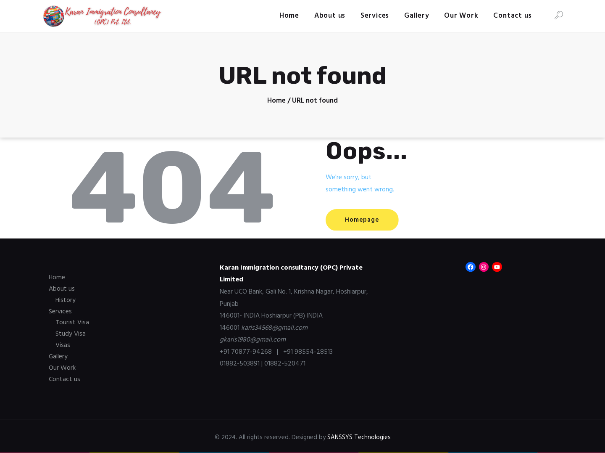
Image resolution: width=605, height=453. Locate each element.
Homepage (365, 220)
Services (60, 310)
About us (62, 288)
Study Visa (70, 333)
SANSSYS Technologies (359, 435)
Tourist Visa (72, 321)
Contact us (64, 377)
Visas (62, 344)
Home (276, 101)
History (65, 299)
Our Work (62, 366)
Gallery (58, 355)
